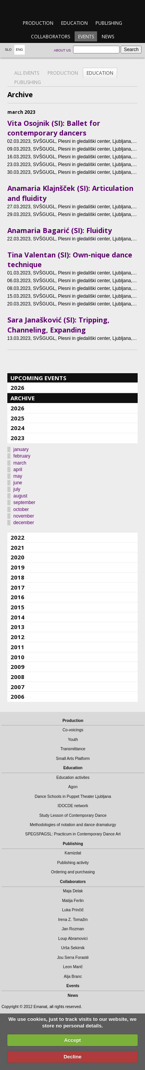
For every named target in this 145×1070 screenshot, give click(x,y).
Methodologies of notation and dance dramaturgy (73, 825)
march (20, 463)
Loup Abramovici (73, 938)
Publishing (109, 23)
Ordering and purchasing (73, 872)
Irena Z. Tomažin (72, 919)
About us (62, 50)
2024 (17, 428)
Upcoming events (38, 378)
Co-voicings (73, 730)
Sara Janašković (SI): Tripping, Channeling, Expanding (58, 324)
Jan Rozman (73, 929)
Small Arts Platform (73, 758)
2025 (17, 418)
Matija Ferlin (73, 901)
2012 (17, 637)
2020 (17, 557)
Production (38, 23)
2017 (17, 587)
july (17, 489)
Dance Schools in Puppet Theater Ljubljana (73, 796)
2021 (17, 547)
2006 (17, 696)
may (18, 476)
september (25, 502)
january (21, 449)
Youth (73, 739)
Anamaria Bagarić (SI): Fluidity (59, 230)
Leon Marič (73, 967)
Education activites (73, 777)
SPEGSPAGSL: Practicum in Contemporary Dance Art (73, 834)
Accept (72, 1040)
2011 (17, 647)
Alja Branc (73, 976)
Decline (72, 1057)
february (22, 456)
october (21, 509)
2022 (17, 537)
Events (86, 36)
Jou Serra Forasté (73, 957)
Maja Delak (73, 891)
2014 (17, 617)
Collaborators (50, 36)
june (18, 482)
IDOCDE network (73, 806)
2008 (17, 677)
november (24, 516)
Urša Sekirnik (73, 948)
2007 (17, 687)
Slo (8, 49)
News (108, 36)
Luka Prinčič (73, 910)
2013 (17, 627)
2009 (17, 666)
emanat (72, 8)
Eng (19, 49)
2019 (17, 567)
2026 (17, 387)
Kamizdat (73, 853)
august (20, 496)
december (24, 522)
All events (26, 73)
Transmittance (72, 749)
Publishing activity (73, 863)
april (18, 469)
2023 (17, 438)
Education (74, 23)
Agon (72, 787)
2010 (17, 657)
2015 (17, 607)
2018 (17, 577)
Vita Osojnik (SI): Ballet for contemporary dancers (53, 128)
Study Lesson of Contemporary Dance (72, 815)
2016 (17, 597)
